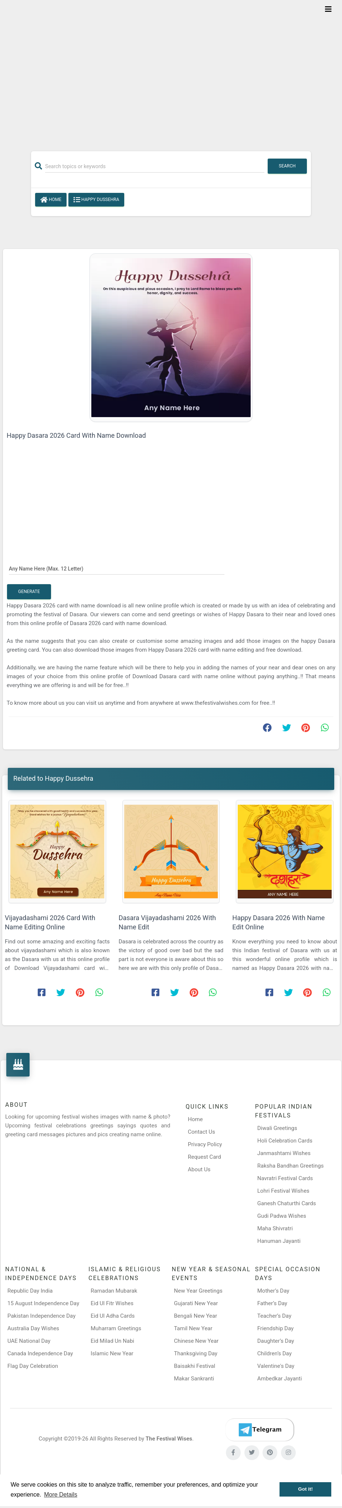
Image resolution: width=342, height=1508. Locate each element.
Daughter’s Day (275, 1341)
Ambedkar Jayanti (279, 1378)
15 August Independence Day (43, 1303)
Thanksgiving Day (195, 1353)
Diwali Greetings (277, 1128)
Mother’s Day (273, 1290)
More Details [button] (60, 1494)
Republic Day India (30, 1290)
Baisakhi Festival (195, 1366)
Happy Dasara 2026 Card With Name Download (76, 435)
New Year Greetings (198, 1290)
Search (287, 166)
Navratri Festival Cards (285, 1178)
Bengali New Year (195, 1316)
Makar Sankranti (194, 1378)
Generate (29, 591)
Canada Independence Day (40, 1353)
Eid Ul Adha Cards (113, 1316)
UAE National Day (28, 1341)
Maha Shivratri (275, 1228)
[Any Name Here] (116, 568)
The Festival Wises (169, 1438)
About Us (199, 1169)
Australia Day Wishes (33, 1328)
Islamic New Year (112, 1353)
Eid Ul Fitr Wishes (112, 1303)
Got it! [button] (305, 1489)
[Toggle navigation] (328, 9)
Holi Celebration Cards (284, 1140)
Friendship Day (275, 1328)
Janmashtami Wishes (284, 1153)
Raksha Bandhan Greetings (290, 1165)
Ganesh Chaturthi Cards (286, 1203)
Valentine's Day (275, 1366)
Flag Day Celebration (32, 1366)
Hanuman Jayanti (279, 1241)
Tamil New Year (193, 1328)
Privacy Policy (205, 1144)
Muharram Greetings (116, 1328)
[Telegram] (260, 1430)
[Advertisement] (171, 70)
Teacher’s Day (274, 1316)
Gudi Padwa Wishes (281, 1216)
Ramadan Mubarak (114, 1290)
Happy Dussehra (96, 200)
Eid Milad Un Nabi (112, 1341)
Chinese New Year (196, 1341)
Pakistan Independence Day (41, 1316)
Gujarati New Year (196, 1303)
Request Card (204, 1157)
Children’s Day (274, 1353)
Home (50, 200)
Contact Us (201, 1132)
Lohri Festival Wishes (283, 1191)
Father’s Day (272, 1303)
